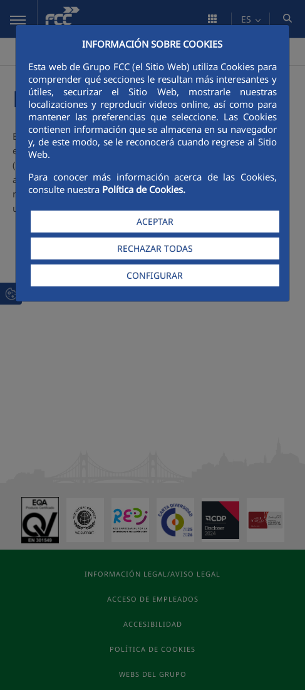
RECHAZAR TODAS (155, 248)
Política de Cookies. (143, 189)
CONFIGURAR (155, 275)
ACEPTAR (155, 221)
